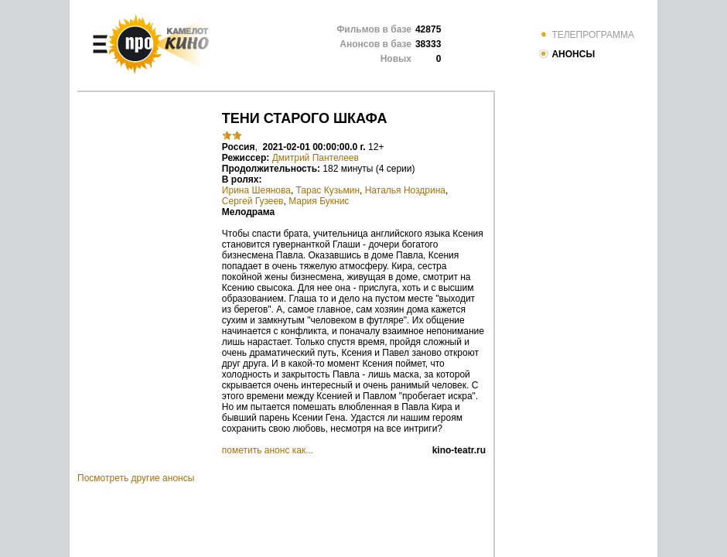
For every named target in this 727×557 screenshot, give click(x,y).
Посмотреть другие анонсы (135, 478)
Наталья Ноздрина (405, 190)
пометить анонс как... (267, 450)
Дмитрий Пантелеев (315, 157)
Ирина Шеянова (256, 190)
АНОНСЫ (566, 54)
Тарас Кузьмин (328, 190)
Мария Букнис (318, 201)
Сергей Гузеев (253, 201)
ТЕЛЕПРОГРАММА (586, 34)
